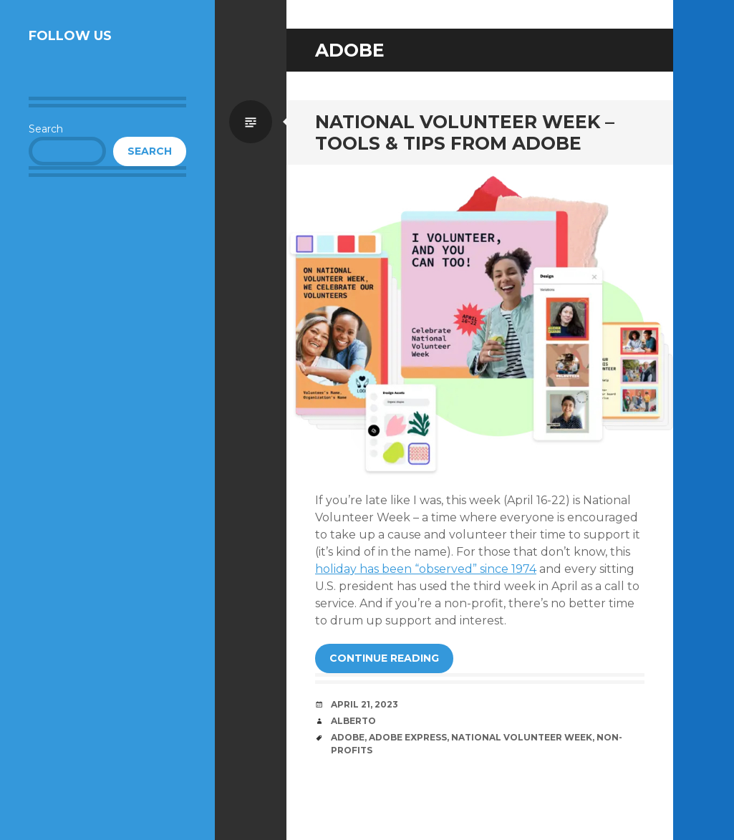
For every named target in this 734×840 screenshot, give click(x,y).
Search (46, 128)
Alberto (353, 720)
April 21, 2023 (364, 704)
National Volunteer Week (521, 737)
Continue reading (384, 658)
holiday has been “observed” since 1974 (425, 569)
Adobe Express (408, 737)
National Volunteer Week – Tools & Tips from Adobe (464, 132)
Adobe (347, 737)
